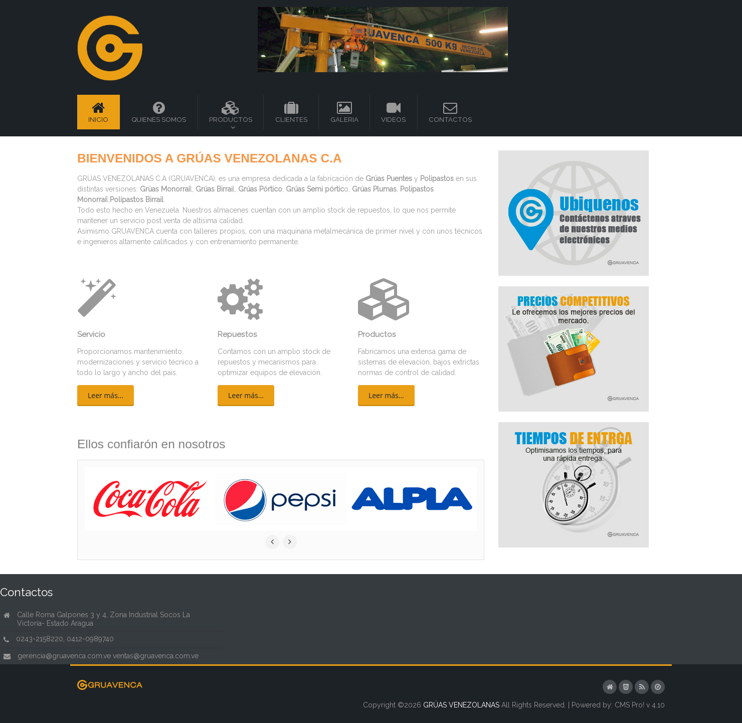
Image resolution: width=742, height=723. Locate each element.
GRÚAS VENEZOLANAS (461, 705)
